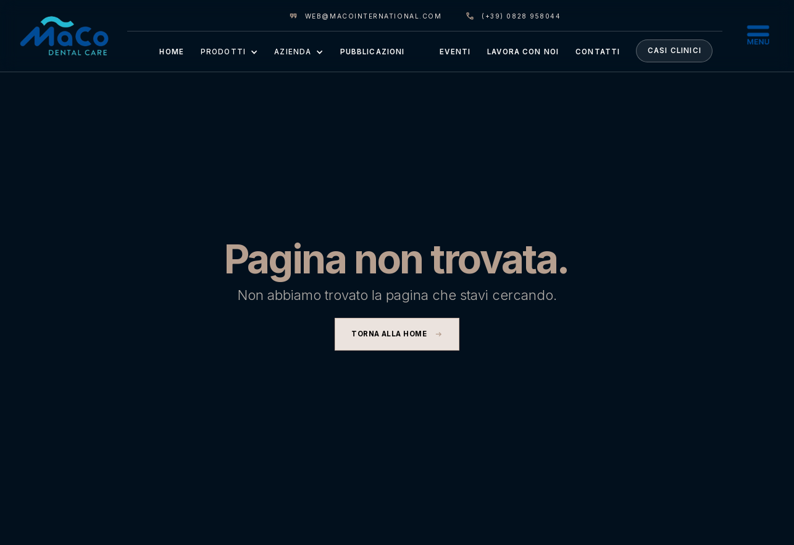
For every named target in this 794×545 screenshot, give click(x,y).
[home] (64, 36)
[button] (228, 51)
